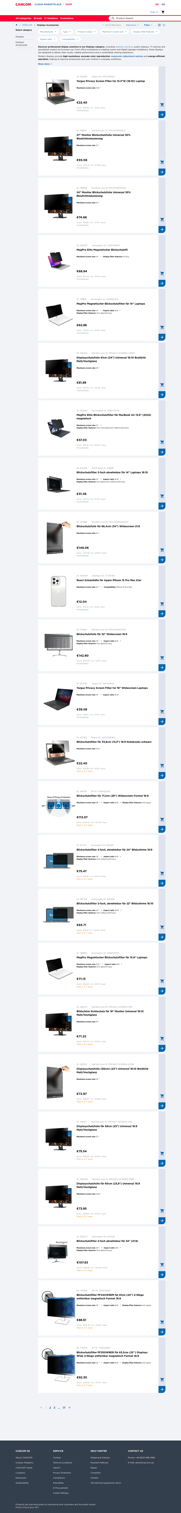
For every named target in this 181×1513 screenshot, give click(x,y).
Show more (44, 64)
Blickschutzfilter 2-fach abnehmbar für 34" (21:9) (107, 1241)
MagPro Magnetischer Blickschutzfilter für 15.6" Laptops (112, 957)
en (157, 4)
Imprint (56, 1467)
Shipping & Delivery (100, 1457)
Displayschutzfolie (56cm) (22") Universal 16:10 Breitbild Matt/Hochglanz (112, 1070)
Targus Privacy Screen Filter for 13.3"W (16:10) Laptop (111, 81)
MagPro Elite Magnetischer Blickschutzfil (102, 249)
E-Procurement (60, 1488)
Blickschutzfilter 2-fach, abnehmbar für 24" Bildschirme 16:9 (114, 849)
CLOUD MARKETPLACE (48, 4)
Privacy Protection (62, 1472)
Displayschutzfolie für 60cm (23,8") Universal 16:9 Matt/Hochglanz (108, 1185)
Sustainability (22, 1483)
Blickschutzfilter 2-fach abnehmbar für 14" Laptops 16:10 (112, 472)
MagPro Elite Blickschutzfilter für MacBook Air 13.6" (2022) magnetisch (114, 416)
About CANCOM (24, 1457)
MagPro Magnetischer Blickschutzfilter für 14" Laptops (111, 303)
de (163, 4)
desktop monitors (124, 46)
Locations (20, 1472)
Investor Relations (24, 1462)
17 (64, 1407)
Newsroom (21, 1478)
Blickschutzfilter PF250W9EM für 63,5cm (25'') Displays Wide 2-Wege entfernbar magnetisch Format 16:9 (112, 1354)
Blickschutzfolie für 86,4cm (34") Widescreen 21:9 (108, 526)
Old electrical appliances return (105, 1483)
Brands (38, 18)
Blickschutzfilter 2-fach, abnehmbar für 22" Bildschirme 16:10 (115, 903)
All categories (23, 18)
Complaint (95, 1472)
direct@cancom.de (144, 1462)
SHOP (68, 4)
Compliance (59, 1478)
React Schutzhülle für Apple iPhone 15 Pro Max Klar (109, 580)
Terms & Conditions (62, 1462)
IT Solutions (51, 18)
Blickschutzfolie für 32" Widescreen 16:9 (102, 634)
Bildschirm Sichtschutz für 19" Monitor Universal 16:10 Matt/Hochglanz (110, 1013)
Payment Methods (99, 1462)
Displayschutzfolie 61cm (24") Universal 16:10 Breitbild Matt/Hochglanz (111, 359)
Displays (27, 25)
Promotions (67, 18)
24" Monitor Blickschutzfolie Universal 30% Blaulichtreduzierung (104, 194)
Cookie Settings (61, 1493)
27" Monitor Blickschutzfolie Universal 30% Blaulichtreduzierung (103, 136)
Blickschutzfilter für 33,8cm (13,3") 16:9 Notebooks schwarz (114, 741)
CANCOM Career (24, 1467)
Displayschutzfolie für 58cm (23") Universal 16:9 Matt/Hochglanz (107, 1128)
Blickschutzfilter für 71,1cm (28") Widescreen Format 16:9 (113, 795)
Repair (93, 1467)
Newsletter (58, 1483)
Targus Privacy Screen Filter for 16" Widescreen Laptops (112, 687)
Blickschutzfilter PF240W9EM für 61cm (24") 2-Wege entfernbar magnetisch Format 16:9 (110, 1296)
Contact (57, 1457)
